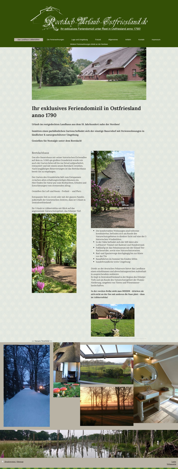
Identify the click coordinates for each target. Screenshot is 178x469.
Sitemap (20, 461)
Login (174, 461)
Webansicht (171, 464)
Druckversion (9, 461)
